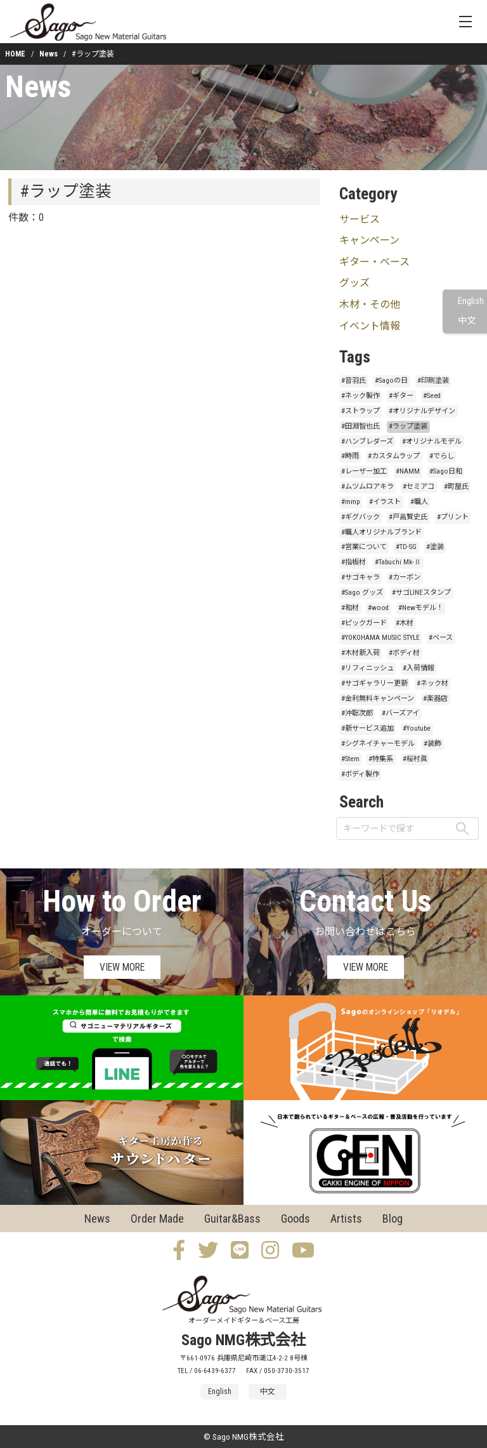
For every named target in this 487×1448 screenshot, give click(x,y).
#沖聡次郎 (357, 713)
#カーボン (404, 577)
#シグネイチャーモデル (378, 744)
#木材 (404, 623)
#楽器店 (435, 698)
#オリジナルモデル (432, 441)
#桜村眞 (415, 759)
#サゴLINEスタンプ (421, 592)
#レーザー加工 (364, 471)
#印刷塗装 (433, 380)
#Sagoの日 (391, 380)
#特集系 (380, 759)
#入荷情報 (418, 668)
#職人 (419, 502)
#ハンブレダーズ (367, 441)
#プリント (453, 517)
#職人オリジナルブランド (381, 532)
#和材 (350, 608)
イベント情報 (369, 326)
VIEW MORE (122, 967)
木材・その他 (369, 304)
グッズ (354, 283)
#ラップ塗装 (408, 426)
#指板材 (353, 562)
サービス (359, 219)
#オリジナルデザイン (422, 411)
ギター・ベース (374, 262)
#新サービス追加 (367, 728)
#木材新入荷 (360, 653)
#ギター (401, 396)
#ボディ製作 (360, 774)
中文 (467, 321)
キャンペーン (369, 240)
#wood (378, 608)
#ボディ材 (404, 653)
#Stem (350, 759)
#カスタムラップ (394, 456)
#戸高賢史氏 (408, 517)
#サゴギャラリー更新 (374, 683)
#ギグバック (360, 517)
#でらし (441, 456)
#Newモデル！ (420, 608)
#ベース (441, 638)
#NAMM (408, 471)
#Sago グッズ (362, 592)
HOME (15, 54)
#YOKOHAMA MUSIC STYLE (380, 638)
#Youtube (417, 728)
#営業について (364, 547)
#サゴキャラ (360, 577)
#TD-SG (406, 547)
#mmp (350, 502)
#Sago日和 (445, 471)
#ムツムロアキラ (367, 486)
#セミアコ (418, 486)
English (471, 301)
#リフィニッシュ (367, 668)
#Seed (432, 396)
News (48, 54)
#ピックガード (364, 623)
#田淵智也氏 (360, 426)
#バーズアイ (400, 713)
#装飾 (432, 744)
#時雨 (350, 456)
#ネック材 (432, 683)
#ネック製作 (360, 396)
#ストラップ (360, 411)
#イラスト (385, 502)
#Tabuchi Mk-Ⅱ (398, 562)
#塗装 (435, 547)
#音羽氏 (353, 380)
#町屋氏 (456, 486)
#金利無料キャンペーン (377, 698)
